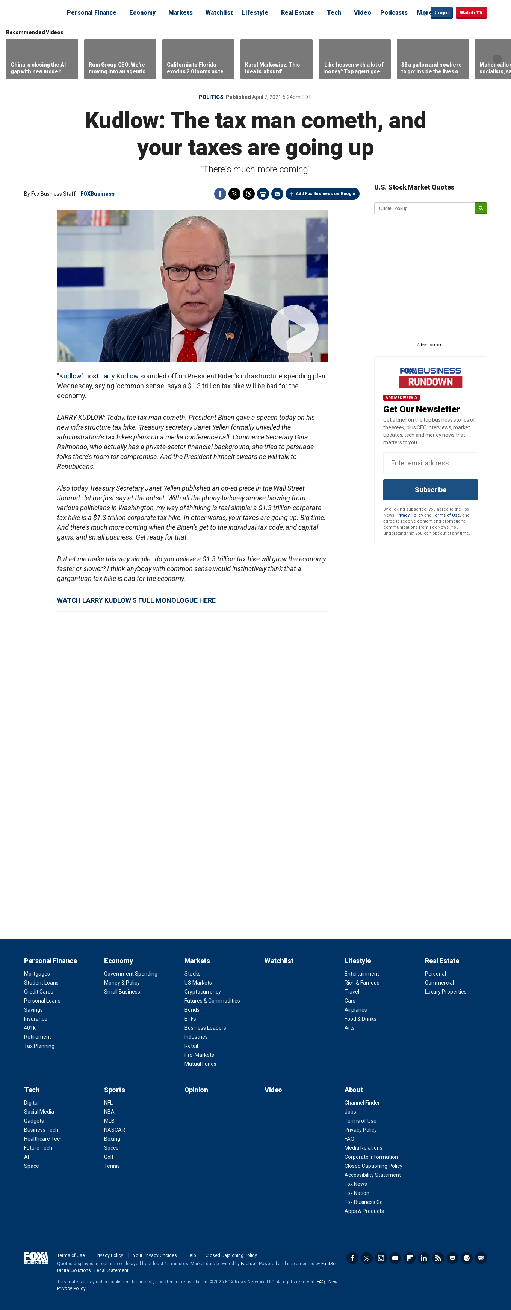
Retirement (37, 1037)
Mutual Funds (200, 1064)
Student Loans (41, 983)
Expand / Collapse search (423, 13)
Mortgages (37, 974)
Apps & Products (364, 1211)
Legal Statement (111, 1270)
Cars (350, 1001)
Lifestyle (255, 12)
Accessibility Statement (373, 1175)
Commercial (439, 983)
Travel (352, 992)
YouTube (395, 1258)
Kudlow (70, 376)
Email (277, 194)
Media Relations (363, 1148)
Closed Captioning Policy (373, 1166)
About (354, 1090)
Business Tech (41, 1130)
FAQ (349, 1139)
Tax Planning (39, 1046)
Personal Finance (91, 12)
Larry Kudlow (119, 376)
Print (263, 194)
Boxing (112, 1139)
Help (191, 1255)
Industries (196, 1037)
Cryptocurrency (202, 992)
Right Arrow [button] (497, 59)
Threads (249, 194)
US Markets (198, 983)
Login (442, 12)
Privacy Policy (409, 515)
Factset (249, 1263)
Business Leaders (205, 1028)
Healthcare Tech (43, 1139)
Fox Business (42, 12)
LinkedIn (424, 1258)
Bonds (192, 1010)
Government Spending (130, 974)
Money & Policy (122, 983)
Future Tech (38, 1148)
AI (26, 1157)
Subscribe (430, 490)
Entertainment (362, 974)
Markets (180, 12)
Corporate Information (371, 1157)
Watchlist (219, 12)
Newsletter (452, 1258)
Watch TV (471, 12)
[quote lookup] (425, 208)
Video (362, 12)
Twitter (234, 194)
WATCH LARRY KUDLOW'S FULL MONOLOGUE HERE (136, 600)
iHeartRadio (481, 1258)
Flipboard (410, 1258)
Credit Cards (38, 992)
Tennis (112, 1166)
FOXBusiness (97, 194)
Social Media (39, 1112)
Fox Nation (357, 1193)
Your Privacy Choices (155, 1255)
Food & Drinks (360, 1019)
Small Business (122, 992)
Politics (211, 97)
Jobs (350, 1112)
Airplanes (356, 1010)
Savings (33, 1010)
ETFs (190, 1019)
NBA (109, 1112)
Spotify (467, 1258)
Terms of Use (446, 515)
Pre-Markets (199, 1055)
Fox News (356, 1184)
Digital (31, 1103)
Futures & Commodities (212, 1001)
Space (31, 1166)
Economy (142, 12)
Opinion (196, 1090)
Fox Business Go (364, 1202)
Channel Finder (362, 1103)
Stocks (192, 974)
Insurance (35, 1019)
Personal (435, 974)
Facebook (220, 194)
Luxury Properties (446, 992)
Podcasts (394, 12)
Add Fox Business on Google (325, 193)
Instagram (381, 1258)
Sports (114, 1090)
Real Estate (297, 12)
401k (30, 1028)
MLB (109, 1121)
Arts (350, 1028)
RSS (438, 1258)
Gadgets (34, 1121)
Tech (334, 12)
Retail (191, 1046)
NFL (108, 1103)
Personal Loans (42, 1001)
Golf (109, 1157)
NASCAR (114, 1130)
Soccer (112, 1148)
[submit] (481, 208)
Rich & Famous (362, 983)
